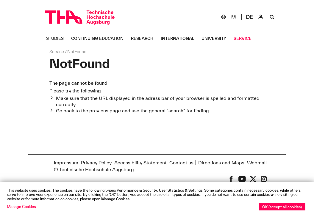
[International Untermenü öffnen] (179, 38)
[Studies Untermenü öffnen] (57, 38)
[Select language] (249, 17)
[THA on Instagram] (263, 179)
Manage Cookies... (22, 206)
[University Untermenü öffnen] (216, 38)
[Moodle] (233, 17)
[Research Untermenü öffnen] (144, 38)
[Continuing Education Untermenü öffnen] (99, 38)
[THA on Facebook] (231, 179)
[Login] (260, 17)
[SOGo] (223, 17)
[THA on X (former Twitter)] (253, 179)
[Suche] (272, 17)
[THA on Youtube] (242, 179)
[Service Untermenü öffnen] (244, 38)
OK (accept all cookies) (282, 207)
